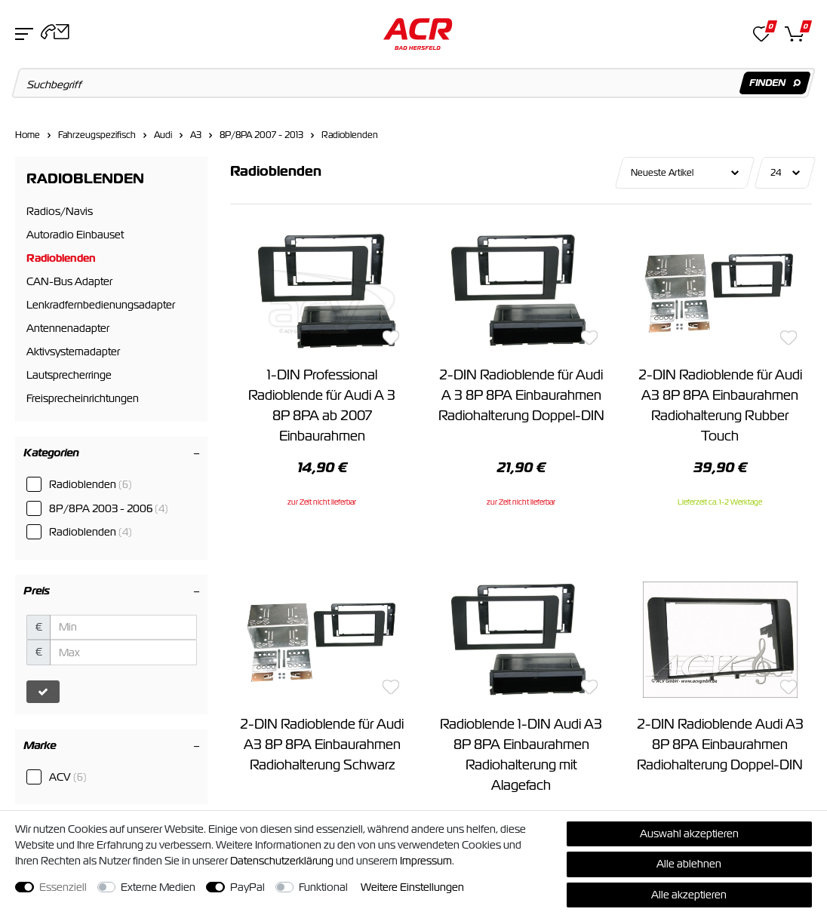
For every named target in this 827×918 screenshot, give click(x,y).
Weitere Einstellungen (412, 887)
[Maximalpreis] (123, 652)
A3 (195, 135)
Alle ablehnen (688, 863)
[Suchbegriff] (413, 83)
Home (27, 135)
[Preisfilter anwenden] (43, 691)
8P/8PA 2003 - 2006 (108, 508)
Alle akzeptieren (689, 894)
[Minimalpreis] (123, 627)
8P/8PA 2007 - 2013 (261, 135)
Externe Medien (158, 887)
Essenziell (63, 887)
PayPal (247, 887)
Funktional (323, 887)
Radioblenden (349, 135)
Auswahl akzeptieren (689, 833)
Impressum (426, 860)
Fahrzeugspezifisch (97, 135)
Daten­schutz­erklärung (282, 860)
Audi (163, 135)
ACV (68, 777)
